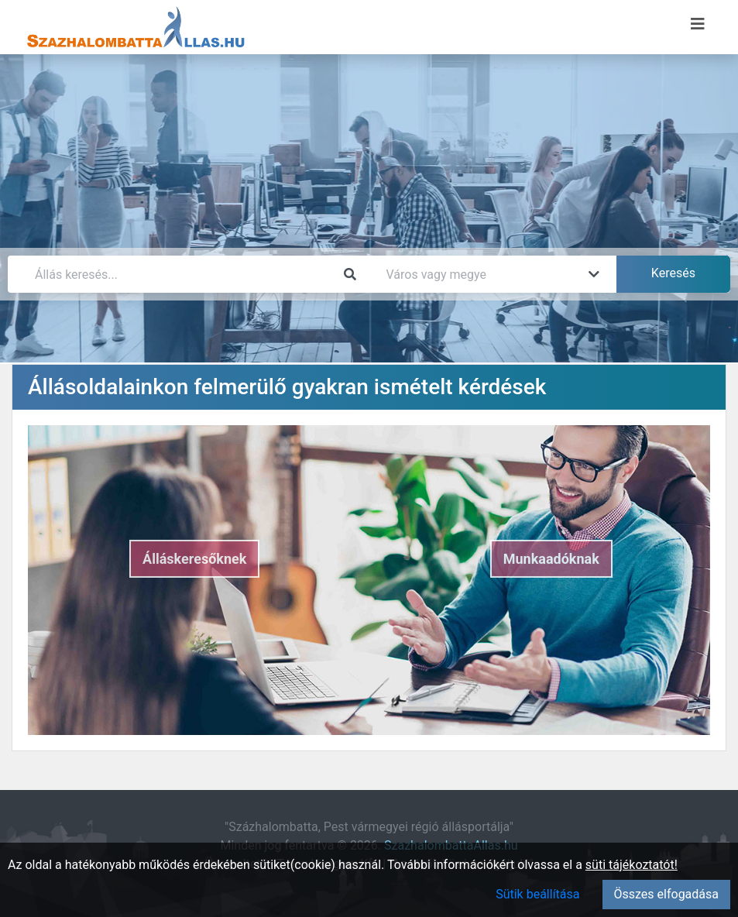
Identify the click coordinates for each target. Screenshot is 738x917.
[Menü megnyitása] (698, 24)
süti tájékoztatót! (631, 864)
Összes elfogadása (666, 894)
